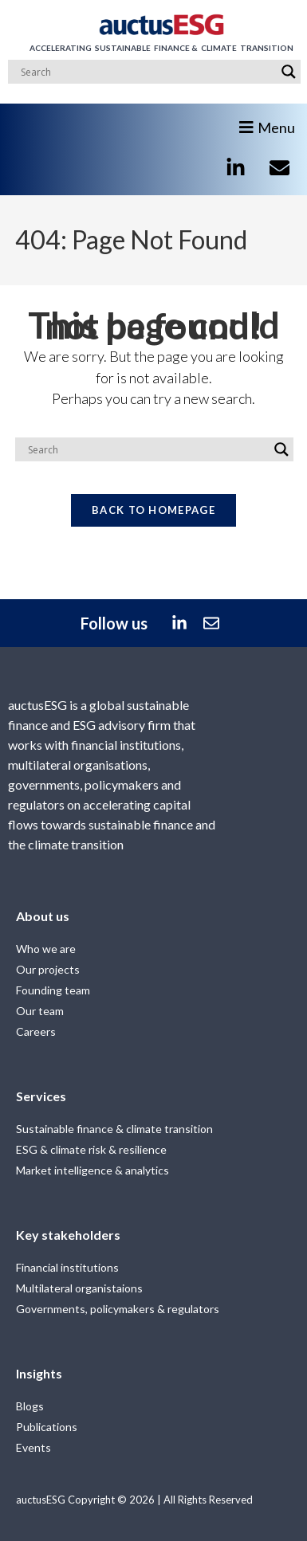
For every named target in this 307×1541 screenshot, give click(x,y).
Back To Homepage (153, 510)
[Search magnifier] (288, 72)
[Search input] (147, 72)
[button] (271, 121)
